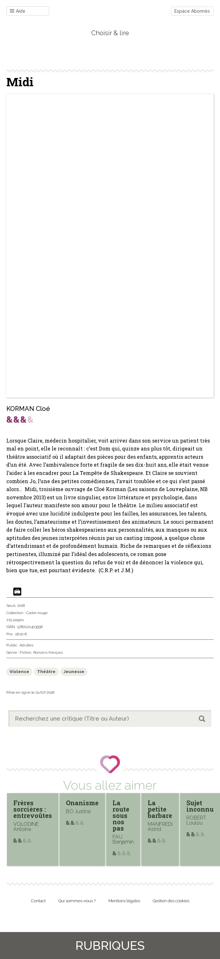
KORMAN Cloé (28, 408)
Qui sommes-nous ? (77, 900)
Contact (38, 900)
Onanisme (82, 803)
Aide (17, 11)
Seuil (10, 605)
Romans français (48, 652)
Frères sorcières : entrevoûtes (32, 809)
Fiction (25, 652)
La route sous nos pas (121, 815)
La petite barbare (160, 809)
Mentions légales (124, 900)
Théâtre (46, 671)
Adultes (26, 645)
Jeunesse (73, 671)
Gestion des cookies (171, 900)
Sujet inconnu (200, 806)
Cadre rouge (37, 613)
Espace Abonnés (192, 11)
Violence (19, 671)
